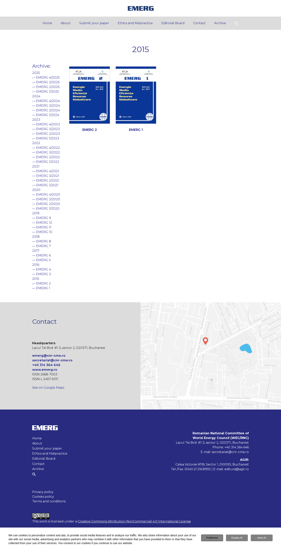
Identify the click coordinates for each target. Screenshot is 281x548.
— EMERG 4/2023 (46, 124)
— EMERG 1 (41, 288)
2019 (35, 213)
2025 (36, 73)
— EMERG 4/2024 (46, 101)
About (66, 23)
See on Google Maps (48, 387)
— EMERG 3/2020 (46, 199)
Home (47, 23)
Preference (212, 538)
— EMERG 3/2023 (46, 129)
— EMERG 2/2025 (46, 87)
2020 (36, 190)
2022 (36, 143)
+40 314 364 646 (46, 365)
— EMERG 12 (42, 222)
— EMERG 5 (41, 260)
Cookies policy (43, 496)
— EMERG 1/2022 (45, 162)
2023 (36, 119)
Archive (220, 23)
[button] (236, 23)
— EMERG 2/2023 (46, 134)
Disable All (236, 538)
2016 (35, 265)
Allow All (261, 538)
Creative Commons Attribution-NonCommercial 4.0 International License (134, 521)
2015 (35, 279)
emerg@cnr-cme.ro (48, 355)
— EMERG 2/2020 (46, 204)
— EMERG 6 (41, 255)
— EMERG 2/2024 (46, 110)
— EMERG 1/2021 (45, 185)
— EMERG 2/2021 (45, 180)
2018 (36, 237)
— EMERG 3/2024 (46, 105)
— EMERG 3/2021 (45, 176)
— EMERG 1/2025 (45, 91)
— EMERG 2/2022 (46, 157)
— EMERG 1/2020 (45, 208)
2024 (36, 96)
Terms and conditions (49, 501)
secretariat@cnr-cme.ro (52, 360)
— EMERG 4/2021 (45, 171)
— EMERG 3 (41, 274)
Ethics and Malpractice (135, 23)
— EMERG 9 (41, 218)
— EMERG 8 (41, 241)
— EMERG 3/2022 (46, 152)
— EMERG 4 (41, 269)
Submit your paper (94, 23)
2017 (35, 251)
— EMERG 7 (41, 246)
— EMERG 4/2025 (46, 77)
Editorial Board (173, 23)
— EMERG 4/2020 (46, 194)
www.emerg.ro (44, 370)
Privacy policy (42, 492)
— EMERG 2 (41, 283)
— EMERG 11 (41, 227)
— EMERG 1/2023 (45, 138)
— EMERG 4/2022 (46, 148)
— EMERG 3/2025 (46, 82)
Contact (199, 23)
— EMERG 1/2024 (45, 115)
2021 (35, 166)
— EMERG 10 (42, 232)
